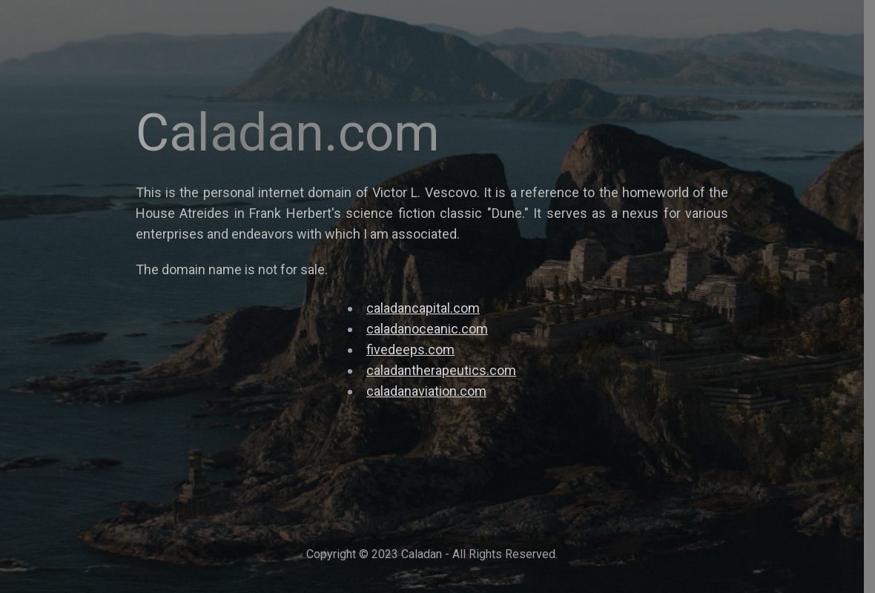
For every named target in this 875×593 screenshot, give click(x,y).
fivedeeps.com (410, 349)
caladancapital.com (423, 308)
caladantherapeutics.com (441, 370)
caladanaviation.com (426, 391)
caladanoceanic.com (427, 329)
